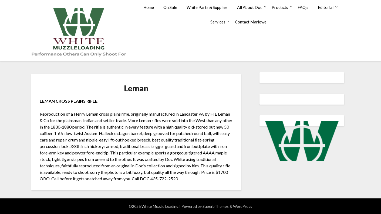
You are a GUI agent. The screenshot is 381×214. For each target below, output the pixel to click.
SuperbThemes (216, 206)
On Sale (170, 7)
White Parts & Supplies (207, 7)
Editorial (325, 7)
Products (280, 7)
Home (148, 7)
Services (217, 21)
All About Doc (249, 7)
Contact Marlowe (251, 21)
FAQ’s (303, 7)
